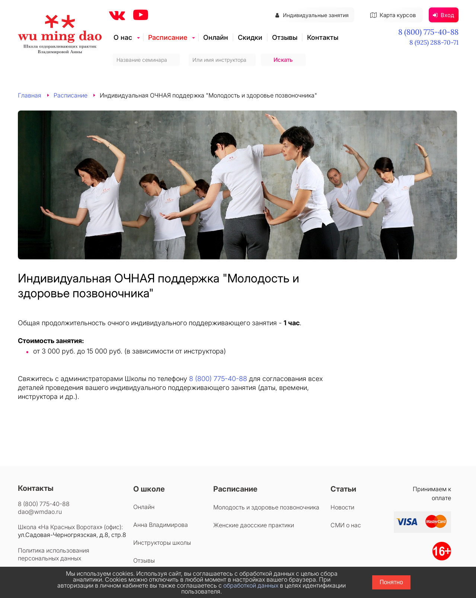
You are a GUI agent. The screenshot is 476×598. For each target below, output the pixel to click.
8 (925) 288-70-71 (434, 42)
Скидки (250, 37)
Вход (443, 15)
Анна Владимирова (160, 524)
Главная (29, 95)
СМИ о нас (345, 525)
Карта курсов (393, 15)
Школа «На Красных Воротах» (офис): (70, 527)
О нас (123, 37)
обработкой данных (250, 585)
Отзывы (284, 37)
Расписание (167, 37)
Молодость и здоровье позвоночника (266, 507)
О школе (149, 489)
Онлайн (215, 37)
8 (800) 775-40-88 (428, 31)
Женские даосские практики (253, 525)
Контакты (322, 37)
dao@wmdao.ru (40, 511)
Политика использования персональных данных (53, 554)
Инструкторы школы (162, 542)
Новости (342, 507)
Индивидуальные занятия (312, 15)
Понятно (391, 582)
